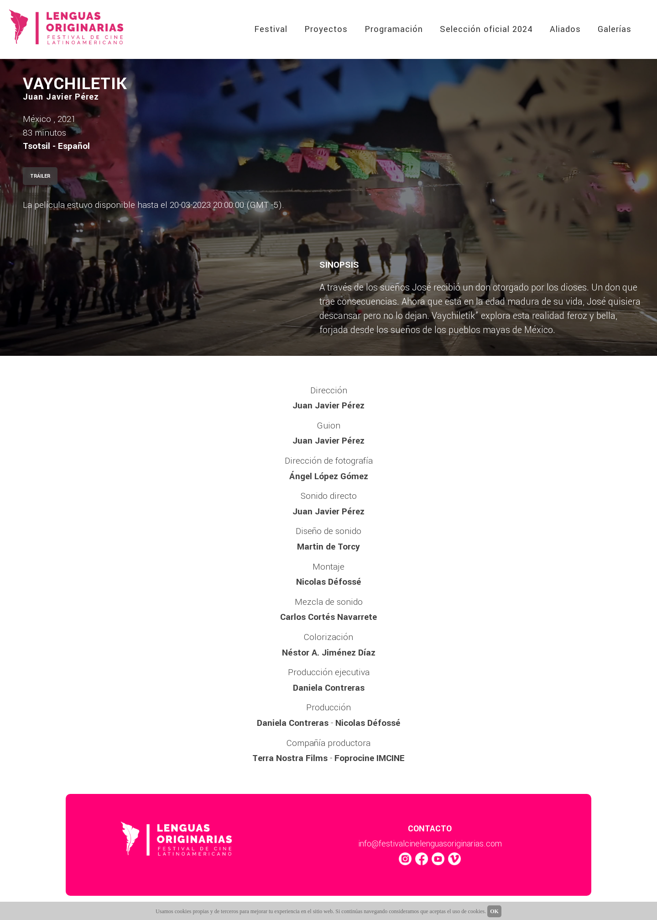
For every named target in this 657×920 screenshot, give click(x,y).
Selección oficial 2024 (486, 29)
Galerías (614, 29)
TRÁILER (40, 176)
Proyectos (326, 29)
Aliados (565, 29)
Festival (270, 29)
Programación (394, 29)
